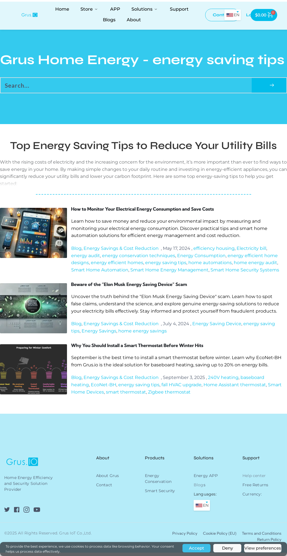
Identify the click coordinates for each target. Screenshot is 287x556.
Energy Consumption (201, 256)
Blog (76, 249)
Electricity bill (251, 249)
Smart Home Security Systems (244, 271)
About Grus (107, 478)
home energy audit (255, 263)
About (103, 461)
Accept (196, 548)
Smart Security (160, 494)
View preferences (262, 548)
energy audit (85, 256)
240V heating (223, 380)
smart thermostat (126, 395)
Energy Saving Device (216, 326)
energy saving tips (165, 263)
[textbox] (232, 15)
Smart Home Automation (99, 271)
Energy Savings (99, 333)
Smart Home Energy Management (169, 271)
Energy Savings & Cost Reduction (121, 249)
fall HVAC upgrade (181, 388)
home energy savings (142, 333)
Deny (227, 548)
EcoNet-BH (103, 388)
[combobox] (232, 15)
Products (155, 461)
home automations (210, 263)
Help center (254, 478)
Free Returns (255, 488)
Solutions (204, 461)
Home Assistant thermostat (234, 388)
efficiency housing (214, 249)
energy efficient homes (117, 263)
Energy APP (206, 478)
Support (251, 461)
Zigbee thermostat (169, 395)
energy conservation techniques (138, 256)
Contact (104, 488)
